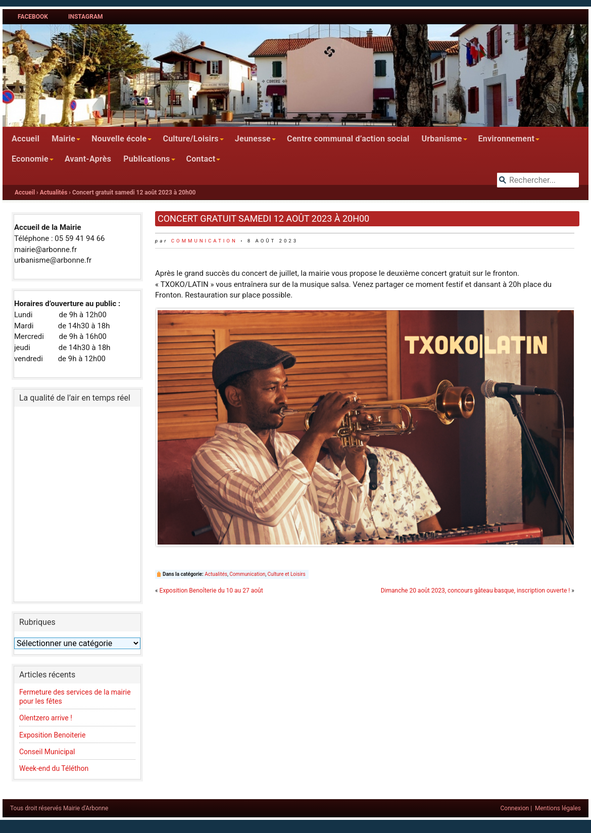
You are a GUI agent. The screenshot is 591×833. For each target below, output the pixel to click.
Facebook (33, 16)
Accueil (25, 138)
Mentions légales (558, 808)
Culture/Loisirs (190, 138)
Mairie (63, 138)
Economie (30, 159)
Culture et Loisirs (287, 574)
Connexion (515, 808)
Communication (247, 574)
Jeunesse (253, 138)
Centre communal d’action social (348, 138)
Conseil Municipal (47, 752)
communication (204, 240)
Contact (201, 159)
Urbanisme (441, 138)
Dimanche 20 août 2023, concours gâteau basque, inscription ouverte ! (475, 590)
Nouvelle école (118, 138)
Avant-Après (88, 159)
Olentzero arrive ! (46, 718)
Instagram (85, 16)
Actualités (54, 192)
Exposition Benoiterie (52, 735)
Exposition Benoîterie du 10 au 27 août (211, 590)
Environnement (506, 138)
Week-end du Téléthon (53, 768)
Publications (146, 159)
